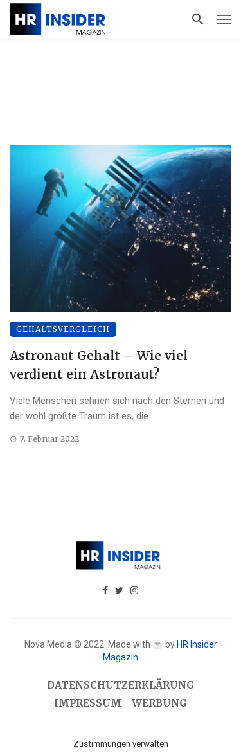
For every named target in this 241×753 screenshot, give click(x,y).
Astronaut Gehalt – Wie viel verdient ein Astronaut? (99, 365)
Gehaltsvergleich (63, 329)
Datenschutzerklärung (121, 685)
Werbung (160, 703)
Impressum (87, 703)
